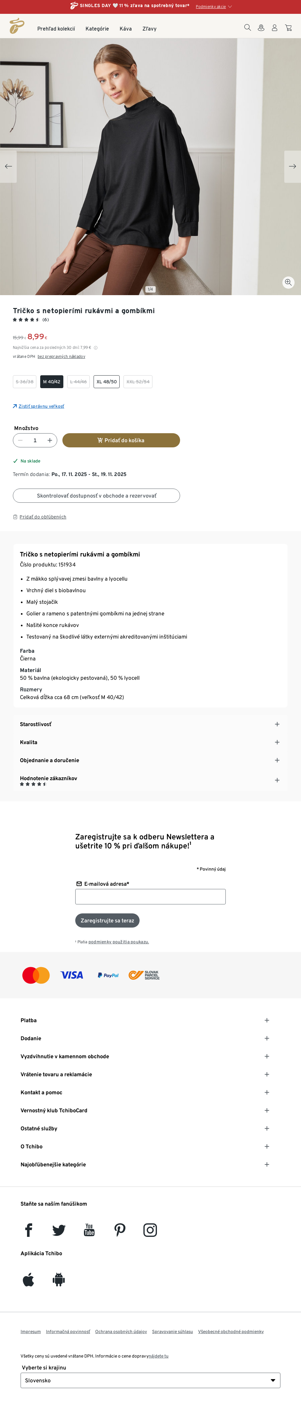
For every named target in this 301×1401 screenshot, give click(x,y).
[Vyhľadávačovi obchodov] (261, 31)
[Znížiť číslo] (20, 440)
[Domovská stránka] (17, 26)
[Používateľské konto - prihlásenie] (274, 31)
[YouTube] (89, 1233)
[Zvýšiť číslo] (50, 440)
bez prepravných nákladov (61, 356)
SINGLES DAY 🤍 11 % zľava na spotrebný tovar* (134, 5)
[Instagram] (150, 1233)
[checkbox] (24, 381)
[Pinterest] (120, 1233)
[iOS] (28, 1282)
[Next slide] (292, 167)
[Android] (59, 1282)
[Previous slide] (8, 167)
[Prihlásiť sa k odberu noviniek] (107, 920)
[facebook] (29, 1233)
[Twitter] (59, 1233)
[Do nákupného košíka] (289, 31)
